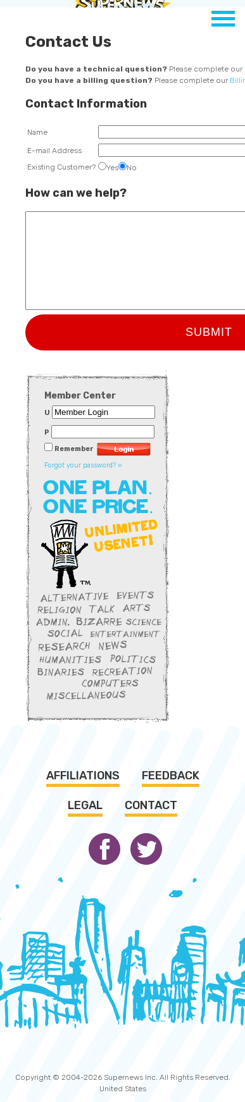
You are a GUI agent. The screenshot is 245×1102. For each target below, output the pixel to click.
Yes (108, 167)
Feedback (170, 776)
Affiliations (83, 776)
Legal (85, 805)
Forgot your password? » (83, 465)
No (127, 167)
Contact (151, 805)
